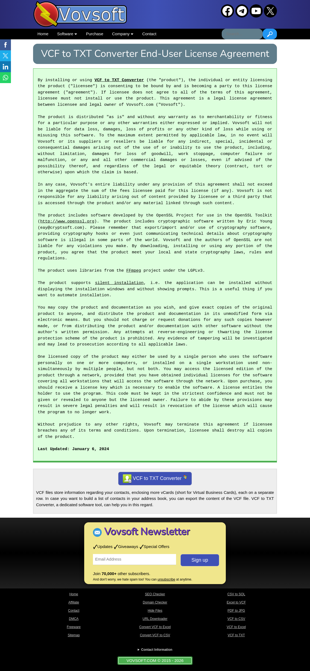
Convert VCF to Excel (155, 627)
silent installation (119, 283)
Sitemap (74, 635)
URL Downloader (155, 619)
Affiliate (73, 602)
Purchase (94, 33)
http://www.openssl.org (67, 221)
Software (67, 33)
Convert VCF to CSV (155, 635)
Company (122, 33)
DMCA (73, 619)
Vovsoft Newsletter (147, 531)
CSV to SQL (236, 594)
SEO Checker (155, 594)
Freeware (74, 627)
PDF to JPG (236, 611)
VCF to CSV (236, 619)
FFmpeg (133, 271)
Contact (149, 33)
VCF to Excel (236, 627)
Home (42, 33)
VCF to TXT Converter (119, 80)
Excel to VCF (236, 602)
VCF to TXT (236, 635)
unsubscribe (166, 579)
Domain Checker (155, 602)
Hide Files (155, 611)
